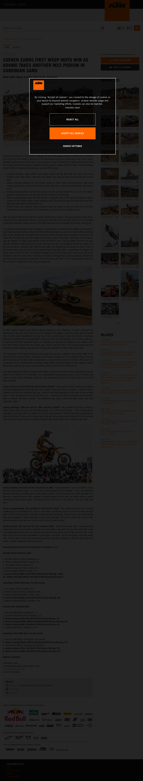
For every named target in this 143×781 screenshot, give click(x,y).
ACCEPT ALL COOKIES (72, 133)
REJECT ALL (72, 119)
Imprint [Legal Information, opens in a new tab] (77, 107)
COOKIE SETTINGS (72, 146)
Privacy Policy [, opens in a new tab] (69, 107)
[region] (72, 116)
